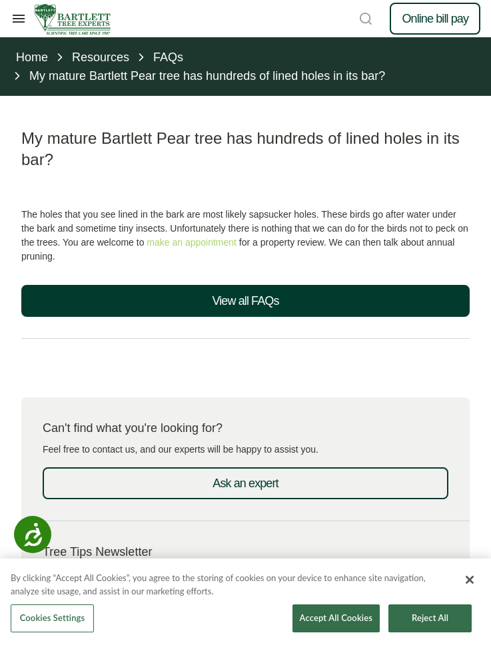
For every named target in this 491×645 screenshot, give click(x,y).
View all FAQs (245, 301)
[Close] (469, 579)
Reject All (430, 617)
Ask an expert (245, 483)
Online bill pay (435, 18)
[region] (245, 601)
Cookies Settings (52, 617)
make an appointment (192, 242)
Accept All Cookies (336, 617)
